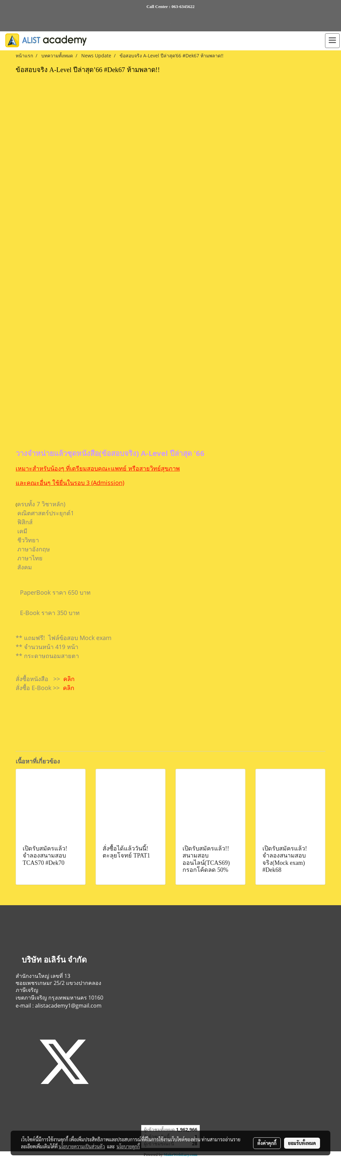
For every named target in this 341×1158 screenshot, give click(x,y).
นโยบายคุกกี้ (128, 1146)
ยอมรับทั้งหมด (302, 1143)
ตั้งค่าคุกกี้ (266, 1143)
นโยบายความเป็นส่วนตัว (82, 1146)
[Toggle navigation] (332, 40)
